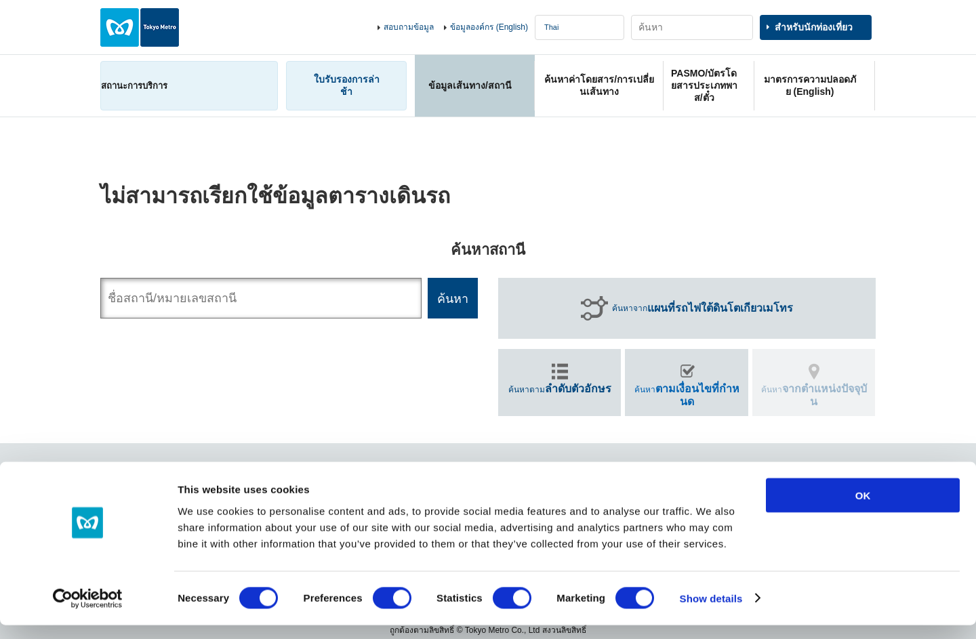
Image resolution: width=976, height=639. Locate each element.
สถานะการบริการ (134, 86)
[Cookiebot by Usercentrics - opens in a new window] (87, 612)
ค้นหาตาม (559, 388)
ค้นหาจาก (702, 308)
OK (863, 509)
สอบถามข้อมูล (409, 27)
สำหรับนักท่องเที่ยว (814, 27)
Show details (711, 612)
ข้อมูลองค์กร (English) (489, 27)
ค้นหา (686, 395)
